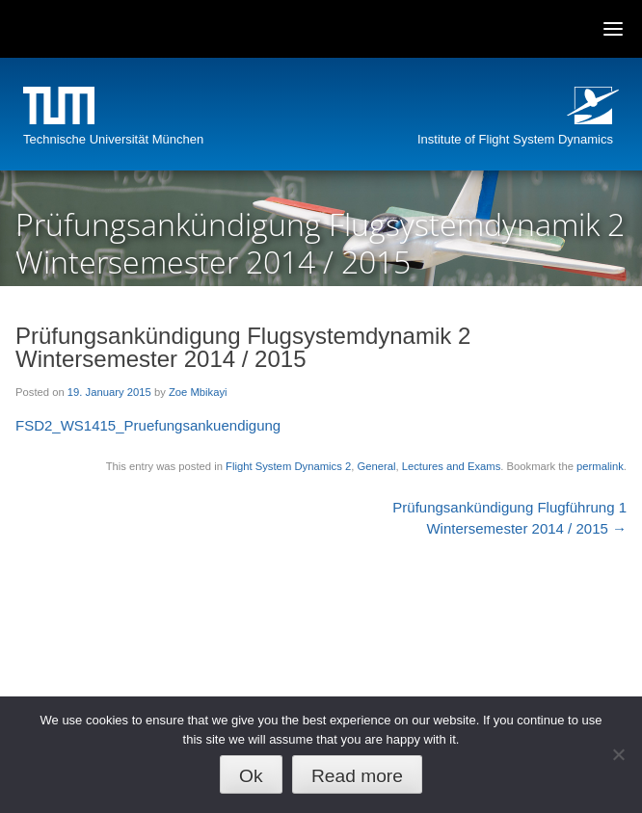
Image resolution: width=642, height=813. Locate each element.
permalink (600, 466)
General (376, 466)
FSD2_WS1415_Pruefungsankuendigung (148, 425)
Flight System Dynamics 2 (288, 466)
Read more (357, 776)
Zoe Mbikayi (198, 392)
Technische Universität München (113, 139)
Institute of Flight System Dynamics (515, 139)
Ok (251, 776)
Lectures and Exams (451, 466)
